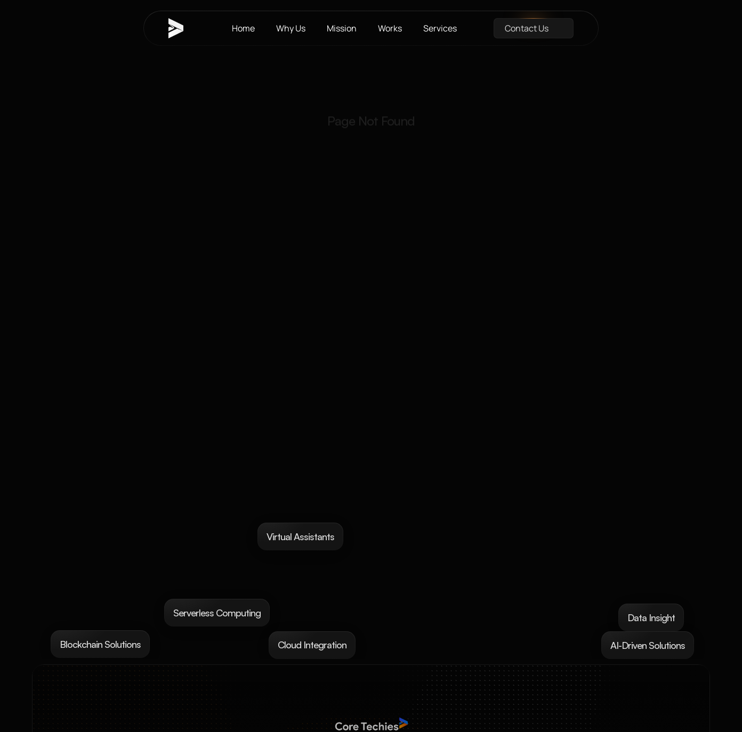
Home (243, 28)
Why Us (290, 28)
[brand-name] (181, 28)
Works (390, 28)
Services (440, 28)
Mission (342, 28)
